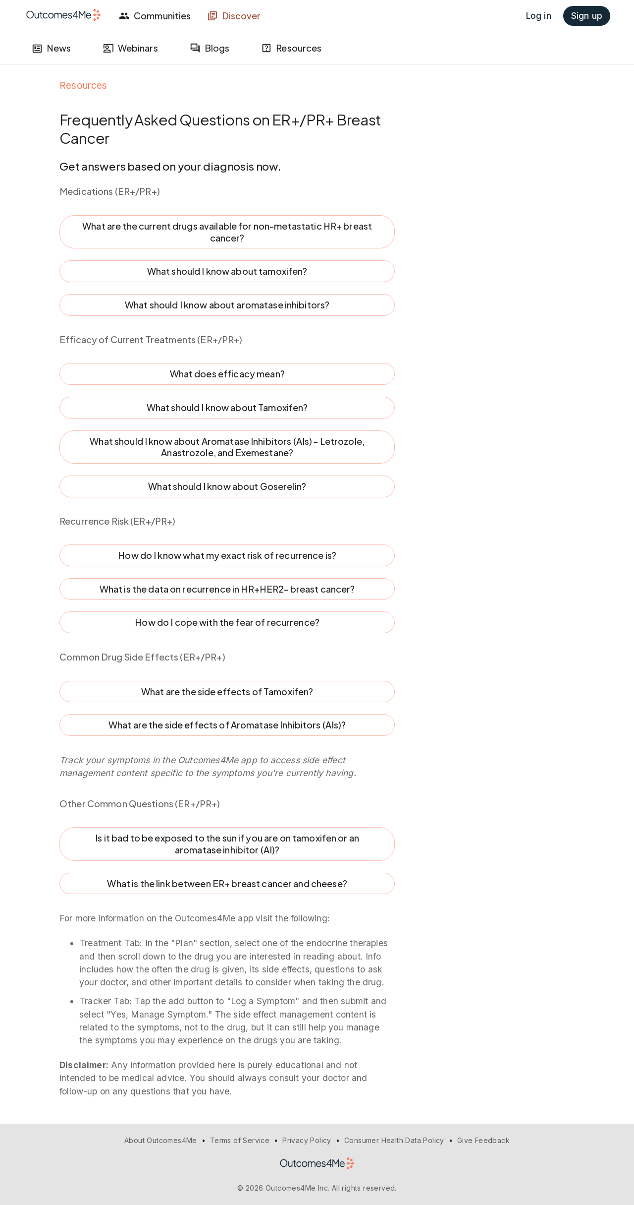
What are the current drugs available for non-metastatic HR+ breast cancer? (227, 232)
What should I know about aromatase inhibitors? (227, 305)
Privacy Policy (306, 1140)
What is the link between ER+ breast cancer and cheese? (227, 883)
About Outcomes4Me (160, 1140)
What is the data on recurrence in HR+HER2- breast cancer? (227, 589)
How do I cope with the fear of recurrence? (227, 622)
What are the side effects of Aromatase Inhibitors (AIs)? (227, 725)
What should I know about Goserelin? (227, 486)
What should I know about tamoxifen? (227, 271)
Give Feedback (483, 1140)
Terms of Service (239, 1140)
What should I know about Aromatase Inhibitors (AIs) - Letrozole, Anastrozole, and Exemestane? (227, 447)
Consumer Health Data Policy (394, 1140)
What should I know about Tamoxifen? (227, 407)
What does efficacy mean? (227, 373)
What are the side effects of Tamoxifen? (227, 691)
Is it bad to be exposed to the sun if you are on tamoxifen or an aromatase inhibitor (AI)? (227, 844)
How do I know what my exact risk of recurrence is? (227, 555)
